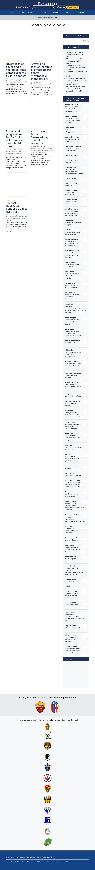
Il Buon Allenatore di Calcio (71, 606)
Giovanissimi (16, 219)
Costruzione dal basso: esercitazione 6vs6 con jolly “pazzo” (75, 67)
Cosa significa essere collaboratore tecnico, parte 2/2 (72, 276)
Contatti (81, 13)
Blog (44, 13)
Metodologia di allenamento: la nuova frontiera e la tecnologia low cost (74, 617)
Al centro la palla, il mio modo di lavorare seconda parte (73, 354)
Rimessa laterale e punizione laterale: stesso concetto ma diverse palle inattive (74, 506)
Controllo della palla (15, 81)
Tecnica (11, 215)
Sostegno (34, 152)
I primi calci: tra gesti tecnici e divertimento (72, 286)
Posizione (9, 83)
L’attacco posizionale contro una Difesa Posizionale (72, 183)
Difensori (24, 217)
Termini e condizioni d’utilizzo (61, 862)
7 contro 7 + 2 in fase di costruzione (73, 448)
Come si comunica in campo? (72, 404)
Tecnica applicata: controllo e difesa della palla (17, 207)
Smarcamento (42, 86)
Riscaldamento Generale (45, 150)
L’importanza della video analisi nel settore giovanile (73, 387)
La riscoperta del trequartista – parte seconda (72, 255)
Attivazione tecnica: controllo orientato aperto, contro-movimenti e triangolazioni (42, 71)
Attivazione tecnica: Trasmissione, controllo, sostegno (39, 137)
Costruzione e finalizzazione (69, 193)
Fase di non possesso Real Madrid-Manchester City (72, 297)
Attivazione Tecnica (39, 84)
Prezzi (68, 13)
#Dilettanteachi (27, 13)
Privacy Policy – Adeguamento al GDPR (29, 862)
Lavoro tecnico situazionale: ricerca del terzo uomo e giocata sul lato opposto (16, 70)
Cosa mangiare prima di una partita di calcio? (73, 365)
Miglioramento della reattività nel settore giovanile (72, 459)
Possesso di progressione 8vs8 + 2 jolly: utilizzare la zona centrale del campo (16, 139)
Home (12, 13)
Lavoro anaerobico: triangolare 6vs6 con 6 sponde (72, 549)
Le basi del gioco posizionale (70, 560)
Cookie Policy (46, 862)
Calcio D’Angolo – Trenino (71, 344)
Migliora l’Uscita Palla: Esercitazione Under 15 (74, 90)
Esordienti (9, 219)
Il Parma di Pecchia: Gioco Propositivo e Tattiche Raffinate (75, 61)
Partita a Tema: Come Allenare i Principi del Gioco (75, 86)
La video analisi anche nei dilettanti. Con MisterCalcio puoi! (72, 109)
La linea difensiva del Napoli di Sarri (72, 140)
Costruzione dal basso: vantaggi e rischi (72, 233)
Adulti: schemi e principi (73, 475)
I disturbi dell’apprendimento (72, 131)
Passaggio (24, 81)
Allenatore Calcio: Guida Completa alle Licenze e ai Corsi (75, 54)
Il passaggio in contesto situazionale (73, 265)
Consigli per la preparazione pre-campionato (71, 530)
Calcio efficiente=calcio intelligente (73, 224)
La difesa (68, 468)
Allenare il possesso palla (71, 203)
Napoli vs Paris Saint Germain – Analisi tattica (71, 595)
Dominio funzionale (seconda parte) (71, 161)
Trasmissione (41, 152)
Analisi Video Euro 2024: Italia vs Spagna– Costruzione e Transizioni (73, 333)
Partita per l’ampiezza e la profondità (73, 629)
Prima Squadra (17, 83)
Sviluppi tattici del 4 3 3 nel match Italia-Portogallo (72, 639)
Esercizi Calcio (13, 79)
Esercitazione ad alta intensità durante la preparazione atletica (76, 74)
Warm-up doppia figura (73, 396)
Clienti (55, 13)
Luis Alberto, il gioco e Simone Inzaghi (72, 495)
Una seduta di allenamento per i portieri (71, 584)
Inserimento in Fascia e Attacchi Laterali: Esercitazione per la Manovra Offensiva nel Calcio (75, 571)
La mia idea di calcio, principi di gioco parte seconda (72, 120)
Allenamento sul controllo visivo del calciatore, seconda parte (74, 171)
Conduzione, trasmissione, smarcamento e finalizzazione (75, 519)
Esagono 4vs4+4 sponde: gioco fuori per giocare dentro (73, 243)
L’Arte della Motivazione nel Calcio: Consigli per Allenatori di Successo (76, 80)
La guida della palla (71, 540)
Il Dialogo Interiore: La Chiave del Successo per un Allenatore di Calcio (74, 415)
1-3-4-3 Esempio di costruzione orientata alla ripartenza (72, 438)
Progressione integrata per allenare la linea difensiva (73, 375)
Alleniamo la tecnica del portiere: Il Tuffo (73, 150)
